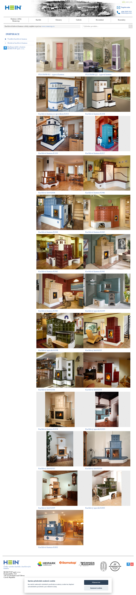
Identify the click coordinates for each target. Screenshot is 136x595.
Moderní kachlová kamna (17, 43)
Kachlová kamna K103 (48, 153)
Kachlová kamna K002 (48, 548)
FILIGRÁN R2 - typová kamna (51, 75)
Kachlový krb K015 (46, 469)
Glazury (58, 20)
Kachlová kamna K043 (95, 232)
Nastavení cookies (96, 588)
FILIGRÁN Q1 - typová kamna (98, 75)
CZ (123, 2)
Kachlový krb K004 (46, 193)
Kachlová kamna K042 (48, 272)
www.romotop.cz (48, 26)
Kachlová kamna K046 (95, 193)
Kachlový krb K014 (93, 469)
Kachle (38, 20)
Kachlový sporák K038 (48, 350)
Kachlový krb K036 (46, 390)
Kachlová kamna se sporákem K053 (53, 114)
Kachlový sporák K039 (95, 311)
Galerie (78, 20)
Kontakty (121, 20)
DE (127, 2)
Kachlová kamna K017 (95, 153)
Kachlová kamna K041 (95, 272)
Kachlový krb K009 (46, 508)
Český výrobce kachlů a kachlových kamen (17, 566)
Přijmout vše (96, 582)
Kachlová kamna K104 (95, 114)
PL (131, 2)
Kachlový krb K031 (93, 390)
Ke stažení (100, 20)
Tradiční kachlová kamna (17, 39)
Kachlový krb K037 (93, 350)
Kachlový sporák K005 (95, 508)
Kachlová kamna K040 (48, 311)
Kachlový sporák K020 (95, 429)
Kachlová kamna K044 (48, 232)
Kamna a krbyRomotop (16, 20)
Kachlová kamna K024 (48, 429)
